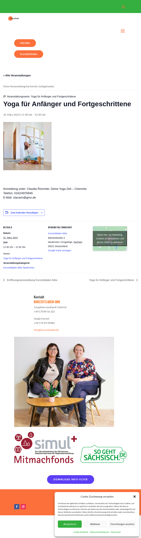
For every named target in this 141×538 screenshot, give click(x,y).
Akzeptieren (69, 524)
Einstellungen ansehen (122, 524)
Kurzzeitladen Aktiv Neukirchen (18, 267)
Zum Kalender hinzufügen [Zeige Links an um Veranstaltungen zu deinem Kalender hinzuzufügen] (24, 212)
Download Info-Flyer (70, 479)
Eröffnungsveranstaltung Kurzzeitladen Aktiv (31, 280)
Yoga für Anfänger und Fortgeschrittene (23, 258)
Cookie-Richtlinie (80, 532)
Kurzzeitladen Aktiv (57, 233)
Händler (25, 43)
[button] (134, 496)
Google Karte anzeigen (59, 250)
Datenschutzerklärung (99, 532)
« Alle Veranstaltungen (17, 75)
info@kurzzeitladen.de (46, 329)
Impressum (116, 532)
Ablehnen (95, 524)
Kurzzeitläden (28, 54)
